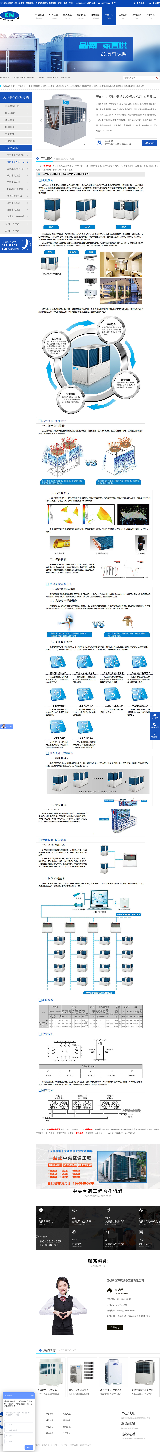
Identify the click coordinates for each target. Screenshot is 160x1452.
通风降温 (81, 17)
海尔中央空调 (13, 209)
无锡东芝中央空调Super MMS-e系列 (54, 1390)
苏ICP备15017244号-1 (59, 1445)
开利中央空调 (13, 203)
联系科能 (140, 3)
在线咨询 (150, 143)
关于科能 (150, 17)
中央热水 (10, 134)
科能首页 (39, 17)
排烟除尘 (95, 17)
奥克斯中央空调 (14, 196)
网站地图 (156, 3)
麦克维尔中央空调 (15, 216)
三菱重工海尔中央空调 (17, 169)
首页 (13, 86)
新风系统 (67, 17)
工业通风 (41, 78)
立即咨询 (114, 1327)
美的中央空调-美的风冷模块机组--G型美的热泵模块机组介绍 (119, 86)
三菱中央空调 (13, 182)
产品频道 (22, 86)
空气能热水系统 (18, 78)
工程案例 (123, 17)
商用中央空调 (54, 1129)
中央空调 (53, 17)
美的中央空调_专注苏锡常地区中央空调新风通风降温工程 (67, 86)
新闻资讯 (137, 17)
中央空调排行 (34, 86)
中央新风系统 (52, 78)
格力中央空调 (13, 175)
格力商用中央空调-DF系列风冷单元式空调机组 (122, 1390)
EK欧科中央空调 (15, 189)
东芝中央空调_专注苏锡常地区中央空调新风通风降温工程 (17, 155)
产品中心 (109, 17)
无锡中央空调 (85, 1445)
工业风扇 (10, 141)
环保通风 (31, 78)
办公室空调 (65, 78)
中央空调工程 (12, 106)
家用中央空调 (12, 230)
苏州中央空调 (12, 223)
